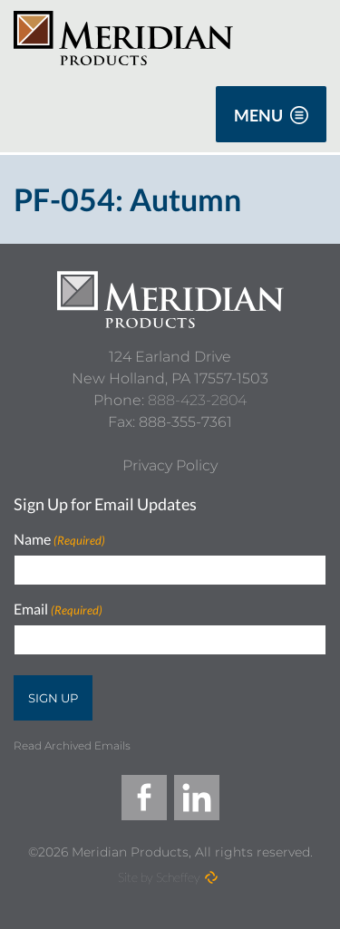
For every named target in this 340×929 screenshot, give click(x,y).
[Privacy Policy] (170, 466)
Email (58, 609)
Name (59, 539)
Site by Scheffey (159, 877)
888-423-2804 (197, 400)
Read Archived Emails (72, 745)
